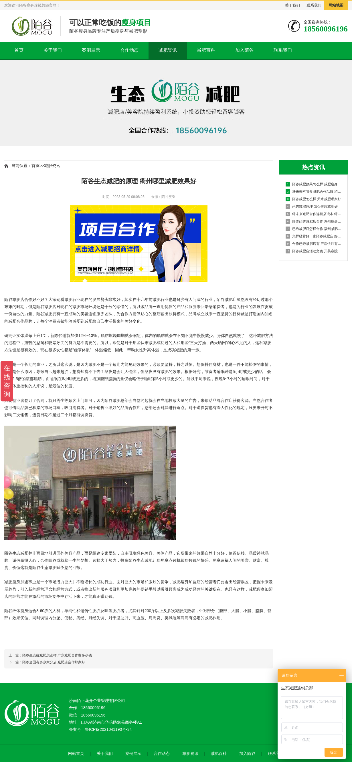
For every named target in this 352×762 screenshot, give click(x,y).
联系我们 (313, 5)
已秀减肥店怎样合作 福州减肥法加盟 (314, 229)
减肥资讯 (168, 50)
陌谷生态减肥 (16, 553)
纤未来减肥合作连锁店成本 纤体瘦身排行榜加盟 (314, 214)
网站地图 (336, 5)
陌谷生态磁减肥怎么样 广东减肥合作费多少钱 (57, 655)
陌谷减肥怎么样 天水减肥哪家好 (313, 199)
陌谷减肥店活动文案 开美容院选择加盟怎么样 (314, 251)
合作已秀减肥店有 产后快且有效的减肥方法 (314, 243)
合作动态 (129, 50)
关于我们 (292, 5)
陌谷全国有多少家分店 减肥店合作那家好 (53, 662)
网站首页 (76, 753)
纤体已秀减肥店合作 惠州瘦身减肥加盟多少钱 (314, 221)
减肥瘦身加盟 (16, 582)
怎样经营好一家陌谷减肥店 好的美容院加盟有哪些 (314, 236)
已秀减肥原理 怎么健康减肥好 (312, 206)
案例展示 (91, 50)
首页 (18, 50)
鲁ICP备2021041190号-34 (108, 729)
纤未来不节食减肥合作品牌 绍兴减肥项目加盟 (314, 191)
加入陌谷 (244, 50)
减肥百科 (206, 50)
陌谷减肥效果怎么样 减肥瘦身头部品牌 (314, 184)
